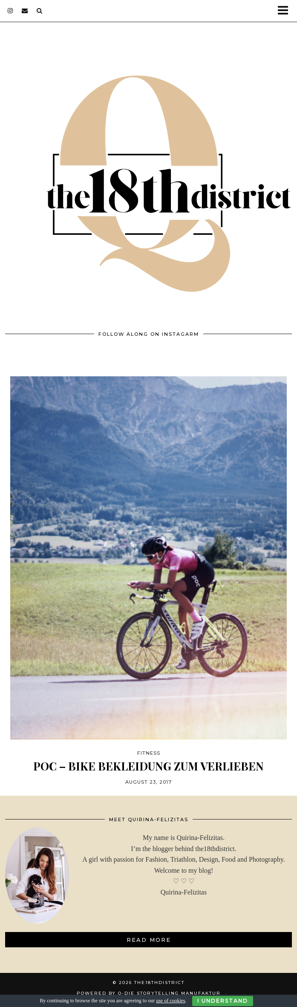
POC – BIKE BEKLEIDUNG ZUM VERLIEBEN (148, 766)
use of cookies (170, 1001)
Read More (149, 939)
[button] (286, 10)
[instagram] (10, 10)
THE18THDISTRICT (159, 982)
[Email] (25, 10)
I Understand (222, 1001)
